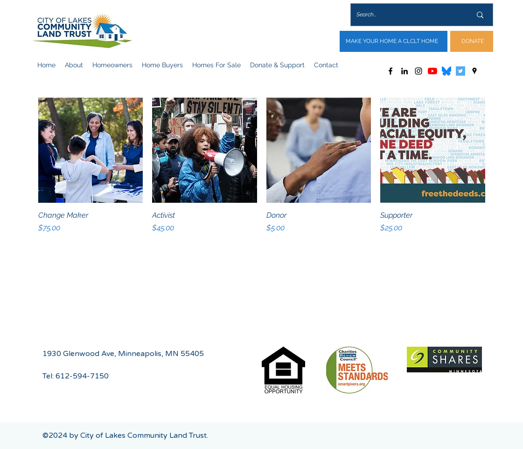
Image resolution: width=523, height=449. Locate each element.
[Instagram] (418, 71)
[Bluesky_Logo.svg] (446, 71)
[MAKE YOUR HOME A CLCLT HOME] (393, 41)
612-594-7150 (82, 376)
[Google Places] (474, 71)
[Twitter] (460, 71)
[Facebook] (390, 71)
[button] (74, 65)
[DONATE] (471, 41)
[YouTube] (432, 71)
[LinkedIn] (404, 71)
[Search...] (406, 15)
